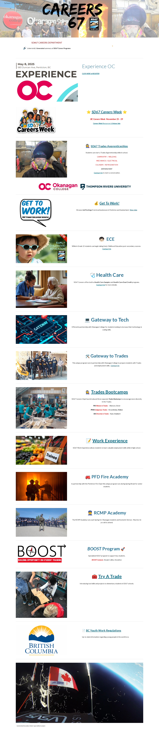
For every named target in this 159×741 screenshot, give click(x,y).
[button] (156, 3)
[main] (47, 45)
